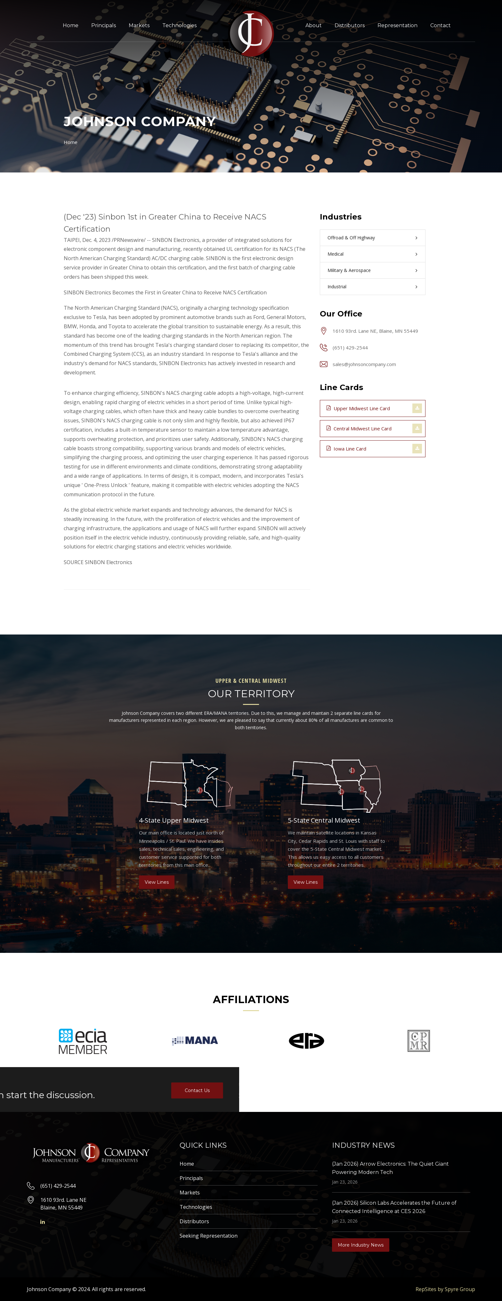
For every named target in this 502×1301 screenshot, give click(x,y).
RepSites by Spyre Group (445, 1289)
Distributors (350, 25)
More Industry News (361, 1245)
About (313, 25)
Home (70, 25)
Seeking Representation (209, 1235)
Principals (103, 25)
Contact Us (32, 1090)
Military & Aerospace (349, 270)
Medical (336, 254)
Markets (139, 25)
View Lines (157, 882)
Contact (440, 25)
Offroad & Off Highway (351, 238)
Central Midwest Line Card (359, 428)
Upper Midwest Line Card (358, 408)
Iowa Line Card (346, 448)
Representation (397, 25)
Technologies (179, 25)
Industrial (337, 286)
